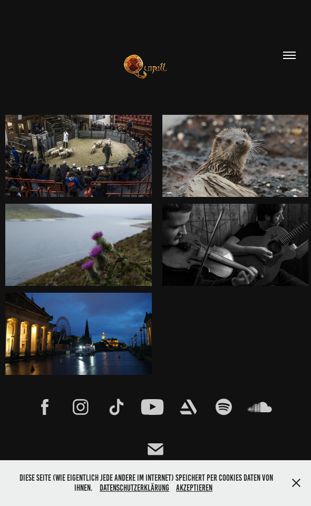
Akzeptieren (194, 487)
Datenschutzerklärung (134, 487)
